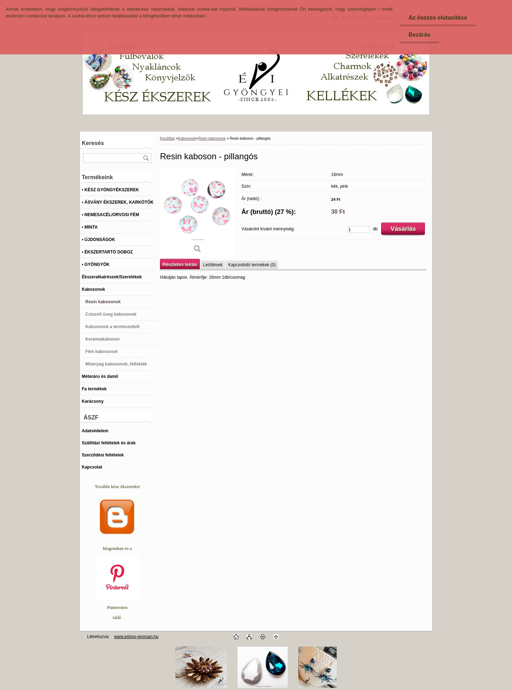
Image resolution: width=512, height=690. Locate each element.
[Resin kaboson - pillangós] (197, 213)
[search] (145, 158)
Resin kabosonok (212, 138)
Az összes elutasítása (438, 18)
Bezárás (419, 35)
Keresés (93, 143)
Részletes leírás (179, 264)
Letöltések (213, 264)
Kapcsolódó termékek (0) (252, 264)
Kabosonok (187, 138)
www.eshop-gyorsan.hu (136, 636)
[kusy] (358, 229)
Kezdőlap (167, 138)
